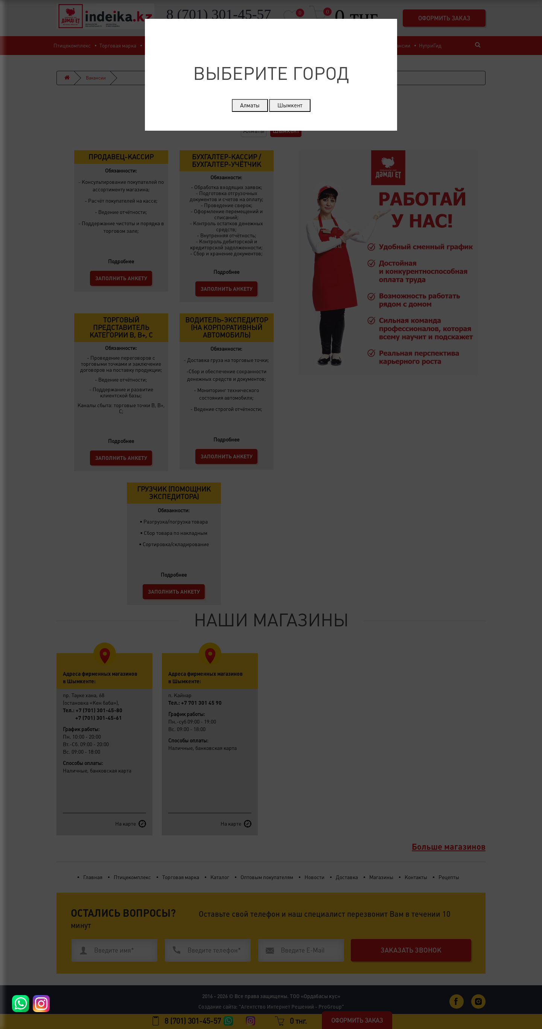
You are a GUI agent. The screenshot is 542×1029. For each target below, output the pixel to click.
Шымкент (289, 105)
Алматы (250, 105)
